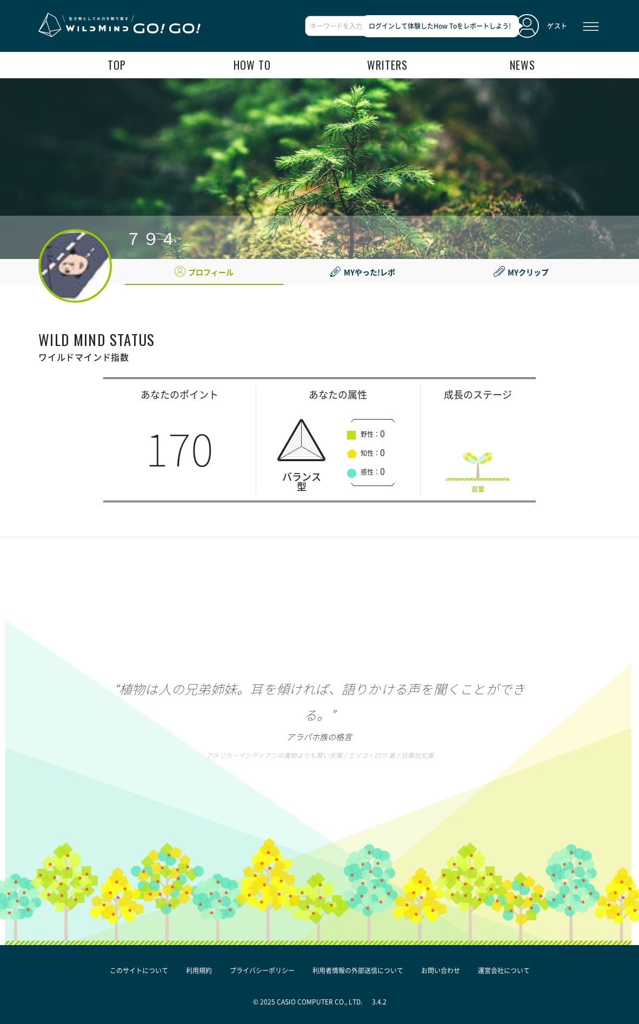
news (522, 65)
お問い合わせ (440, 970)
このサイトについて (139, 970)
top (117, 65)
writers (387, 65)
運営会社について (504, 970)
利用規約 (199, 970)
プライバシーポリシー (262, 970)
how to (252, 65)
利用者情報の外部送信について (357, 970)
